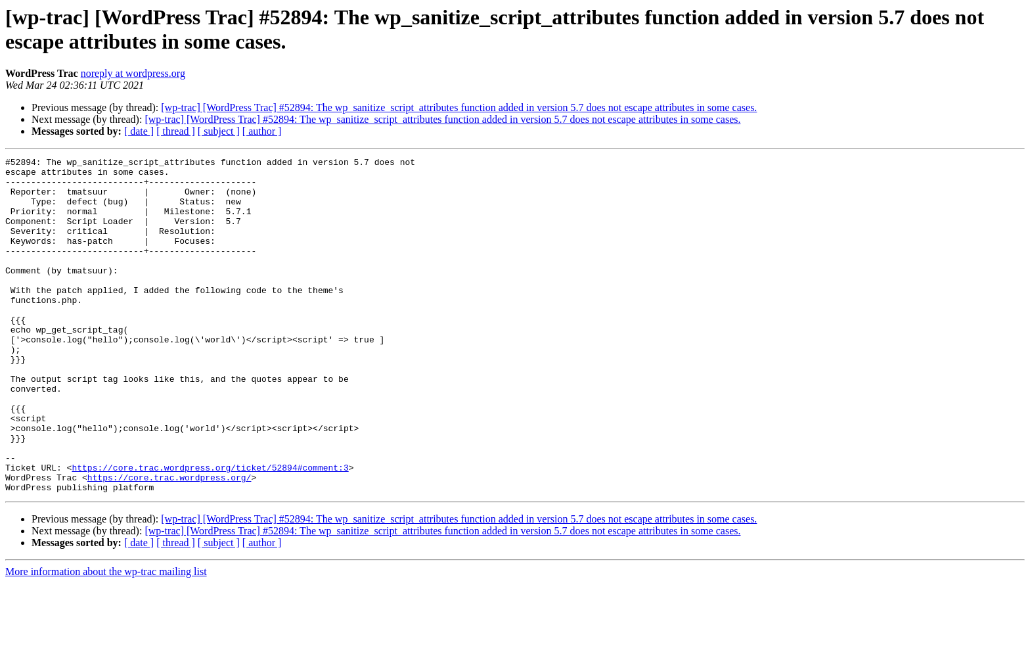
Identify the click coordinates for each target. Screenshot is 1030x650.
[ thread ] (175, 131)
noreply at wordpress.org (133, 73)
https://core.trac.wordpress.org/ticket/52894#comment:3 (210, 530)
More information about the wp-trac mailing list (106, 638)
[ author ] (262, 131)
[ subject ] (219, 131)
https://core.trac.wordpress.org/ (169, 542)
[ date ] (139, 131)
